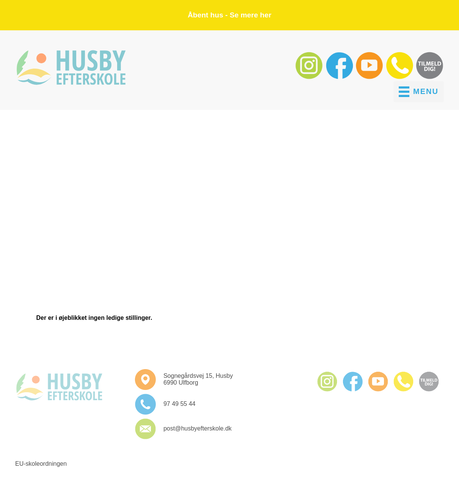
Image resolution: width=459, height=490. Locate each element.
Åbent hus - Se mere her (229, 15)
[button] (310, 77)
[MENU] (418, 91)
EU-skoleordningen (41, 463)
